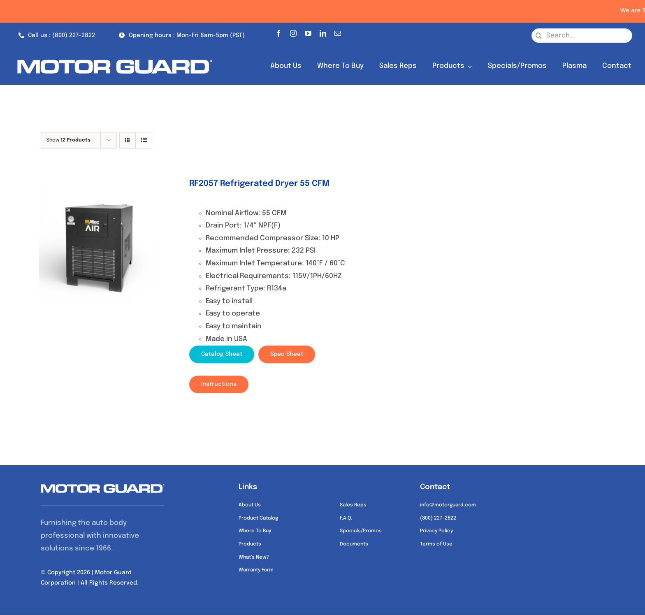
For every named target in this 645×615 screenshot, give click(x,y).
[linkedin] (323, 32)
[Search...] (581, 35)
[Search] (538, 35)
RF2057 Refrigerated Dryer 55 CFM (259, 183)
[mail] (337, 32)
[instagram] (293, 32)
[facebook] (278, 32)
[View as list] (144, 140)
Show (68, 140)
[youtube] (308, 32)
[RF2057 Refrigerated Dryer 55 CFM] (99, 245)
